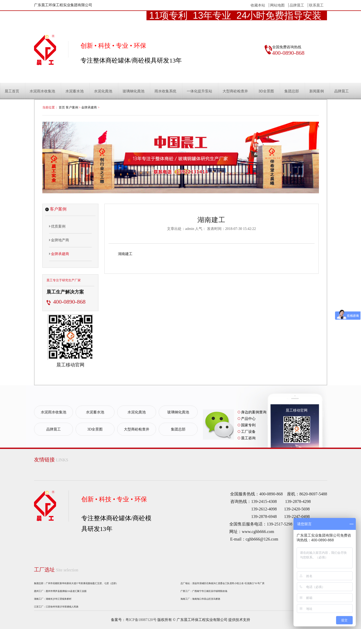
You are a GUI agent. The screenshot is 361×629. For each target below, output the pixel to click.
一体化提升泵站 (199, 91)
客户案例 (72, 107)
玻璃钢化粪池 (133, 91)
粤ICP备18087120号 (141, 620)
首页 (62, 107)
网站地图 (277, 5)
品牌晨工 (297, 5)
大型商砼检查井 (235, 91)
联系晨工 (316, 5)
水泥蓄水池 (74, 91)
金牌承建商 (89, 107)
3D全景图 (266, 91)
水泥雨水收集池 (42, 91)
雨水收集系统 (165, 91)
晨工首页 (12, 91)
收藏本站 (258, 5)
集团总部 (291, 91)
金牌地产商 (59, 240)
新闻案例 (316, 91)
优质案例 (57, 226)
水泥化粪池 (103, 91)
